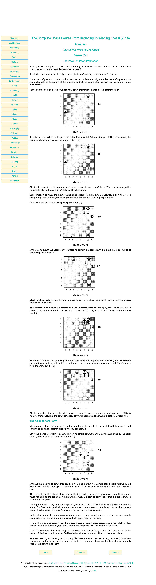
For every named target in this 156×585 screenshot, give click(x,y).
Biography (14, 48)
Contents (81, 552)
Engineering (14, 76)
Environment (14, 81)
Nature (15, 124)
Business (14, 52)
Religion (14, 152)
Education (14, 71)
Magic (14, 119)
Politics (14, 138)
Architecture (14, 43)
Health (14, 95)
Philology (14, 133)
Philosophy (14, 128)
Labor (14, 109)
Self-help (14, 162)
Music (14, 114)
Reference (14, 147)
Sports (14, 166)
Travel (14, 171)
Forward (115, 552)
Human (14, 105)
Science (14, 157)
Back (46, 552)
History (14, 100)
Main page (14, 38)
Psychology (15, 143)
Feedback (14, 181)
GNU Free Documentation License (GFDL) (119, 563)
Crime (14, 57)
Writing (14, 176)
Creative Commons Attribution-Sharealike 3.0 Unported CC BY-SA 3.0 (75, 563)
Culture (14, 62)
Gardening (14, 90)
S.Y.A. (94, 571)
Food (14, 86)
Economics (14, 67)
